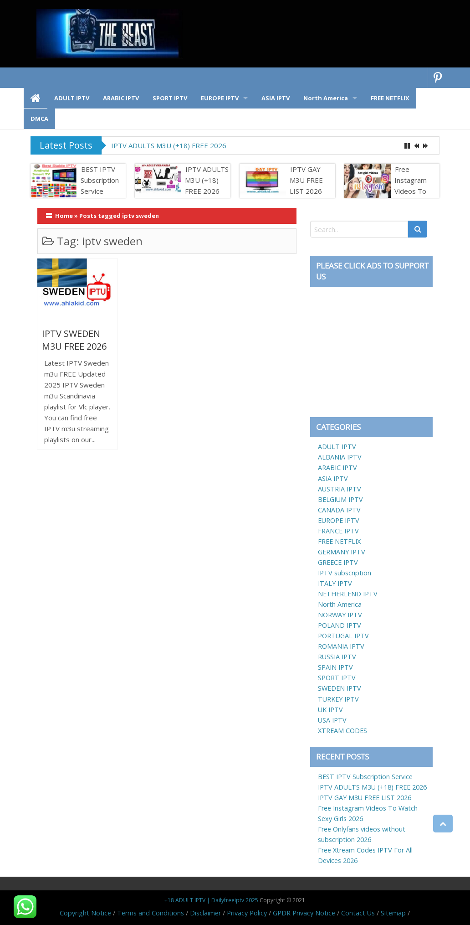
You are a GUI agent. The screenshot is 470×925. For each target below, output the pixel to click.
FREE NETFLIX (339, 541)
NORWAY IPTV (340, 614)
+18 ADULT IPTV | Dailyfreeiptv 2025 (211, 900)
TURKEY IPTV (338, 699)
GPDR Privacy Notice (304, 913)
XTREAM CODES (342, 730)
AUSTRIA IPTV (339, 489)
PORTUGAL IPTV (343, 635)
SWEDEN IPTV (339, 688)
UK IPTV (330, 709)
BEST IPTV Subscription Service (100, 180)
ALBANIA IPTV (340, 457)
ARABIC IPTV (337, 467)
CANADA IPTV (339, 510)
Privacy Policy (247, 913)
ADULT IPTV (337, 446)
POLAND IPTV (339, 625)
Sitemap (393, 913)
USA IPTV (332, 720)
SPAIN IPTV (335, 667)
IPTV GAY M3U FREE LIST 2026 (306, 180)
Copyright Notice (85, 913)
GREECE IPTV (338, 562)
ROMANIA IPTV (341, 646)
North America (340, 604)
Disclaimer (205, 913)
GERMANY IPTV (341, 552)
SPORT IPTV (337, 677)
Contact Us (358, 913)
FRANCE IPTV (338, 531)
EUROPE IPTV (338, 520)
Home (64, 216)
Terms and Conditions (150, 913)
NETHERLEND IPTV (348, 593)
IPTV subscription (344, 572)
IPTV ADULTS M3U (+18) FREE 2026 (168, 145)
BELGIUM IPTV (340, 499)
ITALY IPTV (335, 583)
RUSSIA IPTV (337, 656)
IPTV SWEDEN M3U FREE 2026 (74, 339)
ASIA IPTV (333, 478)
